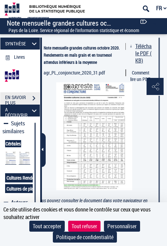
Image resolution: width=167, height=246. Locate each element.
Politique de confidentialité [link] (84, 237)
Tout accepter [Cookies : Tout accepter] (47, 226)
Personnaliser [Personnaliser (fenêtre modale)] (122, 226)
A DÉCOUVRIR (22, 111)
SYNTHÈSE (22, 44)
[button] (155, 87)
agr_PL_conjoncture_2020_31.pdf (74, 72)
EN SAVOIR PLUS (22, 99)
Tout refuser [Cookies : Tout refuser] (84, 226)
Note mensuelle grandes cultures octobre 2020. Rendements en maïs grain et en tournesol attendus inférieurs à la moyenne (82, 55)
